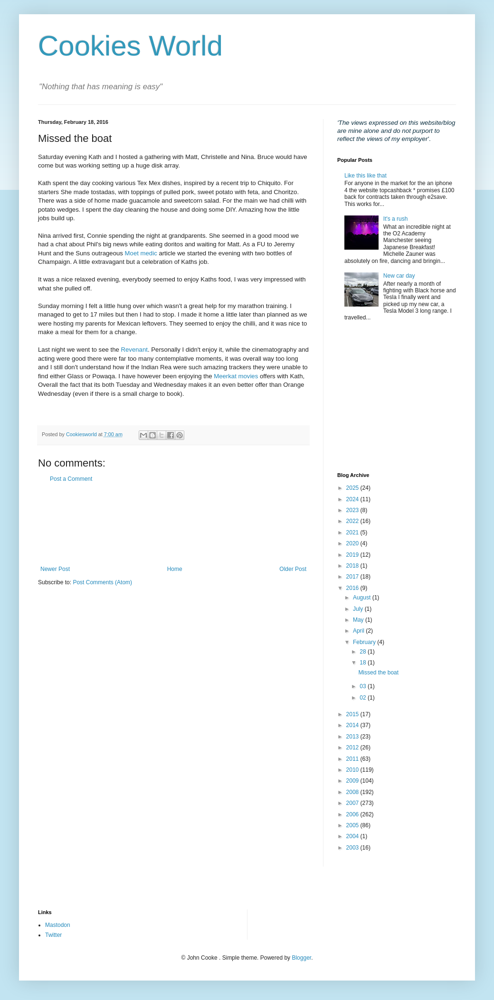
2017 (353, 576)
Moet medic (141, 253)
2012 (353, 747)
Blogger (301, 957)
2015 (353, 714)
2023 (353, 510)
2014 (353, 725)
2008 (353, 792)
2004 (353, 836)
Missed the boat (378, 672)
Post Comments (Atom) (102, 582)
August (362, 597)
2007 (353, 803)
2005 (353, 825)
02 (364, 697)
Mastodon (57, 925)
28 (364, 651)
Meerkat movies (236, 376)
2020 (353, 543)
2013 (353, 736)
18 (364, 662)
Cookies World (130, 46)
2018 (353, 565)
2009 (353, 780)
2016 (353, 588)
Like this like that (365, 175)
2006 (353, 814)
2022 (353, 521)
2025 (353, 488)
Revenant (134, 349)
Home (174, 569)
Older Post (292, 569)
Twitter (53, 935)
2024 (353, 499)
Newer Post (55, 569)
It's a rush (395, 218)
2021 (353, 532)
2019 (353, 554)
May (359, 620)
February (365, 642)
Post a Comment (71, 479)
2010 (353, 769)
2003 (353, 847)
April (359, 630)
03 (364, 686)
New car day (399, 275)
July (359, 609)
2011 (353, 759)
